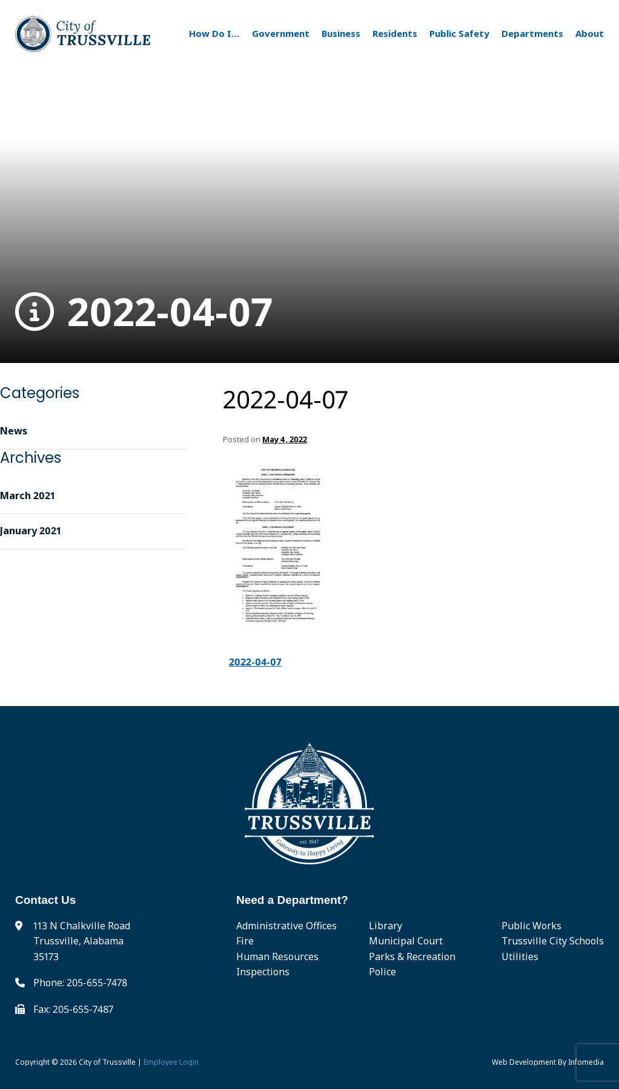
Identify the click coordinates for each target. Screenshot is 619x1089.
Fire (245, 940)
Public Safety (459, 33)
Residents (394, 33)
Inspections (263, 971)
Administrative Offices (286, 925)
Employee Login (171, 1062)
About (589, 33)
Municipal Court (406, 940)
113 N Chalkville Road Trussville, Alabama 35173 (81, 941)
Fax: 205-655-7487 (73, 1009)
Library (385, 925)
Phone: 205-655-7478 (80, 982)
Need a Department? (292, 900)
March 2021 (27, 495)
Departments (532, 33)
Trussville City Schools (552, 940)
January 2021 (30, 530)
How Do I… (214, 33)
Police (382, 971)
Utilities (519, 956)
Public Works (531, 925)
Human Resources (277, 956)
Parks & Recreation (412, 956)
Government (281, 33)
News (13, 430)
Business (341, 33)
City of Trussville (107, 1062)
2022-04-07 (143, 312)
